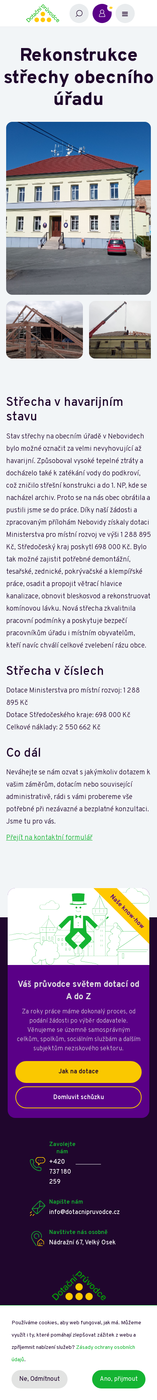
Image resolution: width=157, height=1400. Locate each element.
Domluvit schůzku (78, 1097)
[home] (45, 13)
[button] (125, 13)
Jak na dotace (78, 1072)
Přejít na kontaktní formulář (49, 838)
